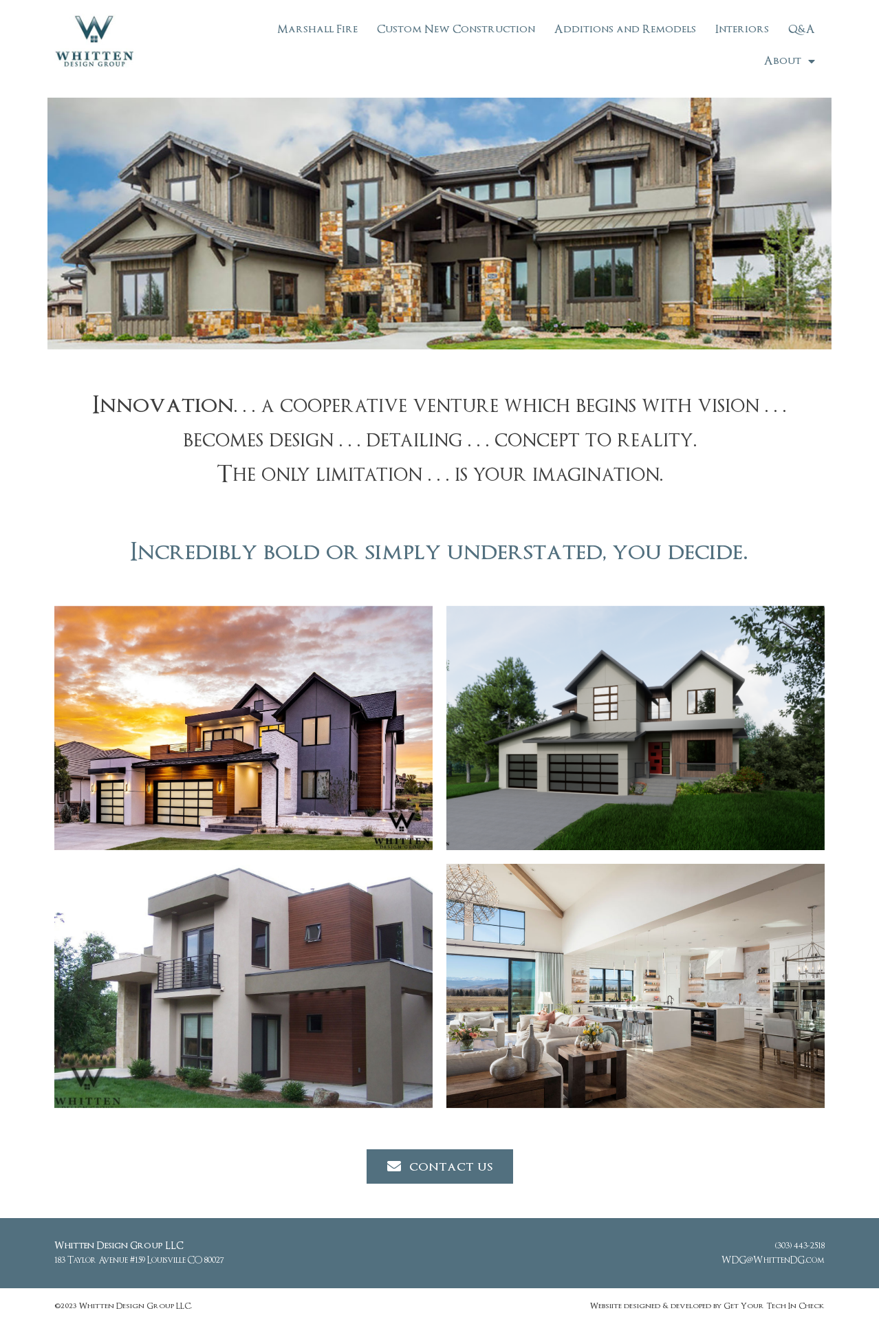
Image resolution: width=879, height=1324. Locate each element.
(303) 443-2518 (800, 1246)
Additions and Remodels (625, 29)
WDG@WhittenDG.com (773, 1260)
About (789, 61)
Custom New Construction (456, 29)
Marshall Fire (317, 29)
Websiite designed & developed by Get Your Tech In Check (707, 1305)
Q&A (801, 29)
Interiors (742, 29)
